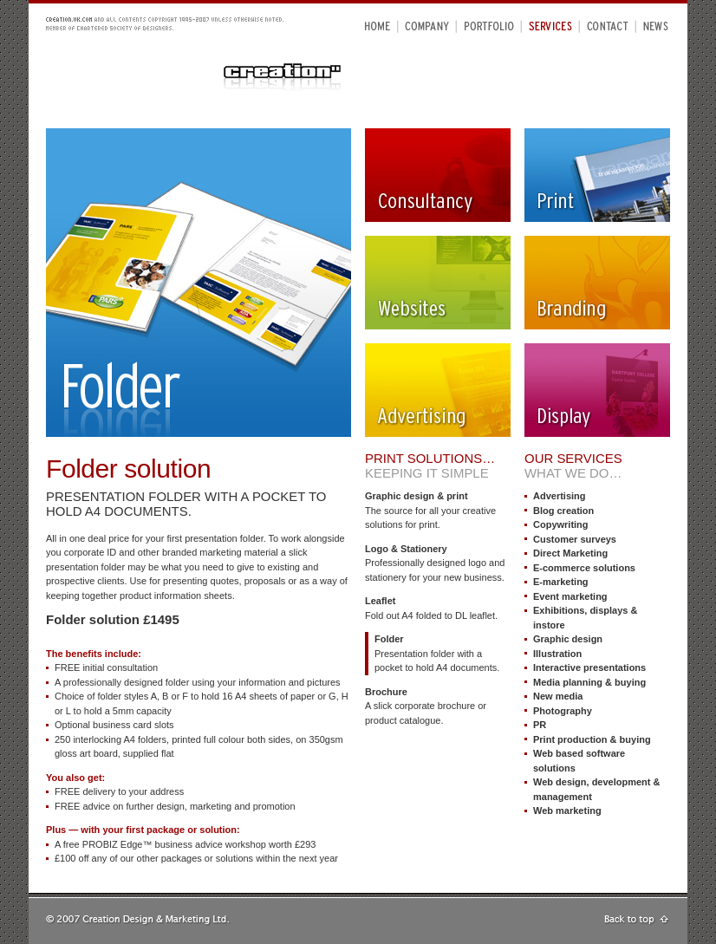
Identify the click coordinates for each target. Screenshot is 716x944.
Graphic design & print (416, 496)
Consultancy (438, 175)
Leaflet (380, 601)
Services (550, 25)
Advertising (438, 390)
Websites (438, 282)
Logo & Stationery (406, 549)
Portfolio (489, 25)
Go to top (637, 920)
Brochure (386, 692)
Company (428, 25)
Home (378, 25)
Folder (389, 639)
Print (597, 175)
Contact (607, 25)
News (656, 25)
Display (597, 390)
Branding (597, 282)
